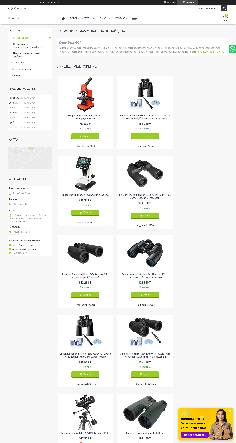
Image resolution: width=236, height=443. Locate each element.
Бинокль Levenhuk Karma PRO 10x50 (85, 353)
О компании (17, 62)
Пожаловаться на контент (125, 440)
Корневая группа (213, 51)
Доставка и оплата (21, 69)
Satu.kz (131, 437)
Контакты (121, 18)
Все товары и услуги (214, 384)
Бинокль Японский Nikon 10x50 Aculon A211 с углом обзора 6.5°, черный (142, 196)
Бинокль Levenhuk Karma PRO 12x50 (142, 353)
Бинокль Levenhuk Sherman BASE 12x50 (200, 353)
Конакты (16, 75)
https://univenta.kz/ (23, 245)
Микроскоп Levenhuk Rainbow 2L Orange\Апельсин (84, 117)
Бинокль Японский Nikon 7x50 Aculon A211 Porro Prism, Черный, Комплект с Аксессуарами (142, 117)
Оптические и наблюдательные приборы (27, 45)
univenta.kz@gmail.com (24, 249)
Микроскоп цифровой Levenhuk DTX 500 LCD (201, 115)
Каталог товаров (20, 37)
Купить (86, 135)
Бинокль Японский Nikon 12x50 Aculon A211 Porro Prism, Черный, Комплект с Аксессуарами (84, 276)
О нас (103, 18)
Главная (63, 18)
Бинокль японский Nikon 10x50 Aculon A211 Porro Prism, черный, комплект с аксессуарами (142, 276)
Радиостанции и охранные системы (142, 412)
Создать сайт (44, 2)
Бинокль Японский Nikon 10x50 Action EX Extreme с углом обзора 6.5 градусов (84, 196)
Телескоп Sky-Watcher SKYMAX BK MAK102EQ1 (200, 274)
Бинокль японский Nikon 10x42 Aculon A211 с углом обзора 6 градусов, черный (200, 196)
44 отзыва (171, 2)
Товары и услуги (80, 18)
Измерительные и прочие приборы (26, 55)
